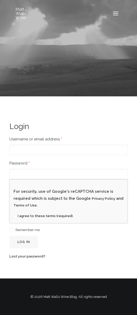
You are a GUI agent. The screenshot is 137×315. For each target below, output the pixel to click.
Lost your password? (27, 256)
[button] (116, 13)
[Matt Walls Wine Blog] (21, 13)
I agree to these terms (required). (44, 216)
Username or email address (35, 139)
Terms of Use (25, 205)
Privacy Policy (103, 198)
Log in (23, 242)
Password (19, 163)
